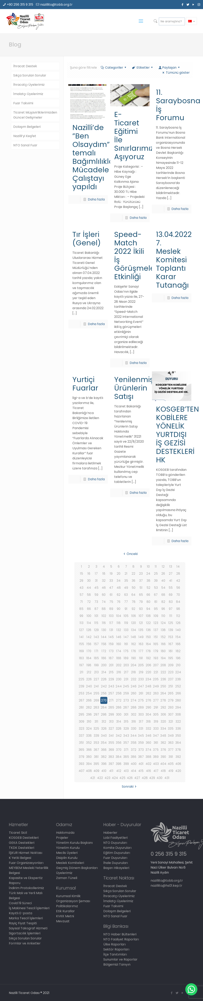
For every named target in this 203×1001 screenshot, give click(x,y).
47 (111, 587)
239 (81, 686)
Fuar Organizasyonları (26, 863)
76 (119, 601)
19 (111, 573)
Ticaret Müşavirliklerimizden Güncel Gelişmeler (35, 115)
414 (133, 771)
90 (119, 608)
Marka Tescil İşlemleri (26, 918)
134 (133, 630)
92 (133, 608)
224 (178, 672)
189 (126, 658)
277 (156, 700)
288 (133, 707)
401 (141, 763)
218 (133, 672)
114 (89, 623)
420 (178, 771)
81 (155, 601)
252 (178, 686)
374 (148, 749)
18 (103, 573)
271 (111, 700)
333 (156, 728)
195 (170, 658)
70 (178, 594)
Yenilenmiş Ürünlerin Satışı (134, 388)
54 (163, 587)
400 (133, 763)
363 (170, 742)
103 (111, 616)
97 (171, 608)
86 (89, 608)
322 (178, 721)
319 (156, 721)
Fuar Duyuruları (115, 857)
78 (133, 601)
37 (141, 580)
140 (178, 630)
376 (163, 749)
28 (178, 573)
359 (141, 742)
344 (133, 735)
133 (126, 630)
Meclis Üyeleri (67, 852)
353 (96, 742)
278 (163, 700)
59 (96, 594)
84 (178, 601)
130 (103, 630)
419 (170, 771)
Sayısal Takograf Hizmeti (28, 928)
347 (156, 735)
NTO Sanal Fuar (25, 145)
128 (88, 630)
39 (156, 580)
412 (118, 771)
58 (89, 594)
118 (119, 623)
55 (171, 587)
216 (118, 672)
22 (133, 573)
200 (104, 665)
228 (104, 679)
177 (141, 651)
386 (133, 756)
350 (178, 735)
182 (178, 651)
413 (126, 771)
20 (119, 573)
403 (156, 763)
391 (170, 756)
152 (163, 637)
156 (88, 644)
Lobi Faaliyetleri (115, 837)
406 (178, 763)
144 (104, 637)
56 (178, 587)
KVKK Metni (65, 916)
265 (171, 693)
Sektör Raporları (116, 949)
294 (178, 707)
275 (141, 700)
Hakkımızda (65, 832)
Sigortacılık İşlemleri (24, 933)
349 (171, 735)
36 (133, 580)
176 (133, 651)
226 (89, 679)
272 (118, 700)
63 (126, 594)
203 (126, 665)
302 (133, 714)
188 (118, 658)
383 (111, 756)
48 (119, 587)
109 (155, 616)
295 (81, 714)
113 (81, 623)
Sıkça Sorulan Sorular (29, 75)
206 (148, 665)
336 (178, 728)
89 (111, 608)
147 (126, 637)
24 (148, 573)
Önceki (129, 554)
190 (133, 658)
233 (141, 679)
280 (178, 700)
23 (141, 573)
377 (171, 749)
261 (140, 693)
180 (163, 651)
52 (148, 587)
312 (104, 721)
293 (170, 707)
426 (130, 778)
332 (148, 728)
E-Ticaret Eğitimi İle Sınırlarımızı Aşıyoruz (134, 135)
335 (170, 728)
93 (141, 608)
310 (88, 721)
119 (126, 623)
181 (171, 651)
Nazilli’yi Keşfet (24, 136)
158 (103, 644)
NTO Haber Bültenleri (119, 934)
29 (81, 580)
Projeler (62, 837)
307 (171, 714)
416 (148, 771)
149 (141, 637)
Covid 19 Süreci (20, 903)
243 (111, 686)
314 (118, 721)
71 (81, 601)
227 (96, 679)
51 (141, 587)
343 (126, 735)
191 (141, 658)
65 (141, 594)
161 (126, 644)
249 (156, 686)
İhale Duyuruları (115, 863)
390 (163, 756)
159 (111, 644)
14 (178, 566)
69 (171, 594)
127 (81, 630)
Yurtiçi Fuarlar (85, 383)
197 (81, 665)
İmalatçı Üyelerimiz (28, 94)
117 (111, 623)
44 (89, 587)
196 (178, 658)
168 (178, 644)
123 (156, 623)
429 (152, 778)
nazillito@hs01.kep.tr (166, 885)
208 (163, 665)
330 (133, 728)
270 (104, 700)
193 (156, 658)
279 (170, 700)
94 (148, 608)
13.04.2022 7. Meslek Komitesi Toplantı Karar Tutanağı (174, 259)
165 (155, 644)
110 (163, 616)
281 (81, 707)
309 (81, 721)
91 (126, 608)
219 (141, 672)
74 (104, 601)
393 (81, 763)
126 (178, 623)
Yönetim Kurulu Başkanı (74, 842)
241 (96, 686)
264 (163, 693)
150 (148, 637)
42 (178, 580)
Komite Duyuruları (117, 847)
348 (163, 735)
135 (140, 630)
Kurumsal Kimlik (68, 896)
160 (118, 644)
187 (111, 658)
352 (89, 742)
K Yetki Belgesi (20, 857)
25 (156, 573)
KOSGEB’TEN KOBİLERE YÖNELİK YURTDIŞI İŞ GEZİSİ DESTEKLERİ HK (177, 434)
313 (111, 721)
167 (170, 644)
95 (156, 608)
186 (103, 658)
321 (170, 721)
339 (96, 735)
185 (96, 658)
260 (133, 693)
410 (103, 771)
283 (96, 707)
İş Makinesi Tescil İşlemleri (29, 908)
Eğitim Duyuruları (116, 852)
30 (89, 580)
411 (111, 771)
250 (163, 686)
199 (96, 665)
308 (178, 714)
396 (104, 763)
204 (133, 665)
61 (111, 594)
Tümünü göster (175, 72)
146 (118, 637)
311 (96, 721)
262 (148, 693)
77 (126, 601)
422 (100, 778)
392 (178, 756)
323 (81, 728)
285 (111, 707)
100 (88, 616)
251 (170, 686)
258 (119, 693)
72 (89, 601)
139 (170, 630)
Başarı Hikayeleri (116, 868)
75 (111, 601)
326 (104, 728)
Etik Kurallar (65, 911)
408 (89, 771)
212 (89, 672)
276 (148, 700)
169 (81, 651)
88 (104, 608)
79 (141, 601)
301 (126, 714)
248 (148, 686)
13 (170, 566)
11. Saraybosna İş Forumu (178, 105)
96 (163, 608)
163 (140, 644)
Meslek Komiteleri (70, 863)
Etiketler (142, 67)
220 (148, 672)
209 (170, 665)
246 (133, 686)
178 (148, 651)
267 (81, 700)
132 (118, 630)
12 (163, 566)
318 (148, 721)
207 (156, 665)
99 (81, 616)
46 (104, 587)
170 (88, 651)
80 (148, 601)
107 (141, 616)
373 (141, 749)
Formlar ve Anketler (25, 943)
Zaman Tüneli (66, 878)
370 (119, 749)
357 (126, 742)
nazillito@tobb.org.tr (56, 4)
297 (96, 714)
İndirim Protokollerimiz (26, 888)
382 (104, 756)
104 (118, 616)
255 (96, 693)
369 (111, 749)
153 (170, 637)
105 (126, 616)
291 (156, 707)
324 (89, 728)
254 (89, 693)
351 (81, 742)
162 (133, 644)
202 (118, 665)
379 (81, 756)
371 (126, 749)
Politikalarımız (67, 906)
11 (156, 566)
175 (126, 651)
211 (81, 672)
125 (170, 623)
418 (163, 771)
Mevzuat (63, 921)
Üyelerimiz (64, 873)
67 (156, 594)
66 (148, 594)
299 (111, 714)
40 (163, 580)
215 (111, 672)
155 (81, 644)
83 (171, 601)
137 (155, 630)
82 (163, 601)
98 (178, 608)
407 (81, 771)
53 (156, 587)
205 (141, 665)
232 (133, 679)
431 (166, 778)
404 (163, 763)
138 (163, 630)
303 (141, 714)
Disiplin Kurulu (66, 857)
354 (104, 742)
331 (141, 728)
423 (107, 778)
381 (96, 756)
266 (178, 693)
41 (170, 580)
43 (81, 587)
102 (103, 616)
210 (178, 665)
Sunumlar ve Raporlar (120, 959)
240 (89, 686)
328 (118, 728)
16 (88, 573)
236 (163, 679)
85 (81, 608)
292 (163, 707)
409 (96, 771)
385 (126, 756)
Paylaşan (169, 67)
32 (104, 580)
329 (126, 728)
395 (96, 763)
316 (133, 721)
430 (160, 778)
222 (163, 672)
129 (96, 630)
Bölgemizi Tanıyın (116, 964)
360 (148, 742)
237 (170, 679)
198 (88, 665)
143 (96, 637)
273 (126, 700)
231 (126, 679)
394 (89, 763)
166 (163, 644)
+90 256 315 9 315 (20, 4)
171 (96, 651)
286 (119, 707)
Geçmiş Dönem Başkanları (77, 868)
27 (171, 573)
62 (119, 594)
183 (81, 658)
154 (178, 637)
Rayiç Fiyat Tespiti (23, 923)
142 (88, 637)
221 (156, 672)
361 (155, 742)
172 (103, 651)
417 (155, 771)
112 (178, 616)
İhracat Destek (25, 66)
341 (111, 735)
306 (163, 714)
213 (96, 672)
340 (104, 735)
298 (104, 714)
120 (133, 623)
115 (96, 623)
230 (118, 679)
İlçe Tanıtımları (115, 954)
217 (126, 672)
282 (89, 707)
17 (96, 573)
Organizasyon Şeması (73, 901)
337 (81, 735)
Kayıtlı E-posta (20, 913)
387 (141, 756)
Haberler (110, 832)
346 (148, 735)
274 (133, 700)
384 (119, 756)
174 (118, 651)
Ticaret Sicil (18, 832)
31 (96, 580)
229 (111, 679)
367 (96, 749)
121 (141, 623)
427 (137, 778)
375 (156, 749)
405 (171, 763)
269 (96, 700)
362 (163, 742)
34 (119, 580)
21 (126, 573)
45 (96, 587)
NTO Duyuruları (115, 842)
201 (111, 665)
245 (126, 686)
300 (119, 714)
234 (148, 679)
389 (156, 756)
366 (89, 749)
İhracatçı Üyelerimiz (29, 84)
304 (148, 714)
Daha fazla (96, 199)
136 (148, 630)
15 (81, 573)
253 (81, 693)
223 (170, 672)
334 (163, 728)
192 (148, 658)
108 (148, 616)
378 (178, 749)
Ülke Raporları (114, 944)
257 (111, 693)
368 (104, 749)
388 (148, 756)
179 (155, 651)
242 (104, 686)
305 (156, 714)
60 (104, 594)
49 (126, 587)
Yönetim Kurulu (68, 847)
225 (81, 679)
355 (111, 742)
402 (148, 763)
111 (170, 616)
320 (163, 721)
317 (140, 721)
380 (89, 756)
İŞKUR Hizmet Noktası (25, 852)
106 (133, 616)
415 (141, 771)
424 (115, 778)
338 (89, 735)
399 (126, 763)
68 (163, 594)
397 (111, 763)
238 (178, 679)
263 (156, 693)
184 (88, 658)
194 (163, 658)
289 (141, 707)
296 (89, 714)
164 (148, 644)
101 (96, 616)
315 (126, 721)
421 (92, 778)
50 (133, 587)
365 (81, 749)
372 (133, 749)
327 (111, 728)
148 (133, 637)
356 (119, 742)
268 (89, 700)
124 (163, 623)
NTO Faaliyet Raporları (121, 939)
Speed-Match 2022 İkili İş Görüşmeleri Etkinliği (136, 255)
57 (81, 594)
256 (104, 693)
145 (111, 637)
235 (156, 679)
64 (133, 594)
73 (96, 601)
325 (96, 728)
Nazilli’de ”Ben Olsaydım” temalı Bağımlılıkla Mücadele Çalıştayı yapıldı (93, 157)
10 (148, 566)
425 (122, 778)
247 (141, 686)
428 (145, 778)
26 (163, 573)
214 (103, 672)
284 (104, 707)
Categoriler (114, 67)
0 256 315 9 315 (169, 853)
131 (111, 630)
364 (178, 742)
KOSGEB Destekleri (24, 837)
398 (118, 763)
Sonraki (130, 786)
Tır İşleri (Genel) (86, 238)
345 (141, 735)
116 (104, 623)
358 (133, 742)
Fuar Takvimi (23, 103)
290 (148, 707)
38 (148, 580)
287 (126, 707)
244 (119, 686)
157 (96, 644)
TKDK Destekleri (21, 847)
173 (111, 651)
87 (96, 608)
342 (119, 735)
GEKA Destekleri (21, 842)
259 (126, 693)
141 (81, 637)
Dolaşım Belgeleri (27, 126)
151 (156, 637)
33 (111, 580)
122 (148, 623)
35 (126, 580)
